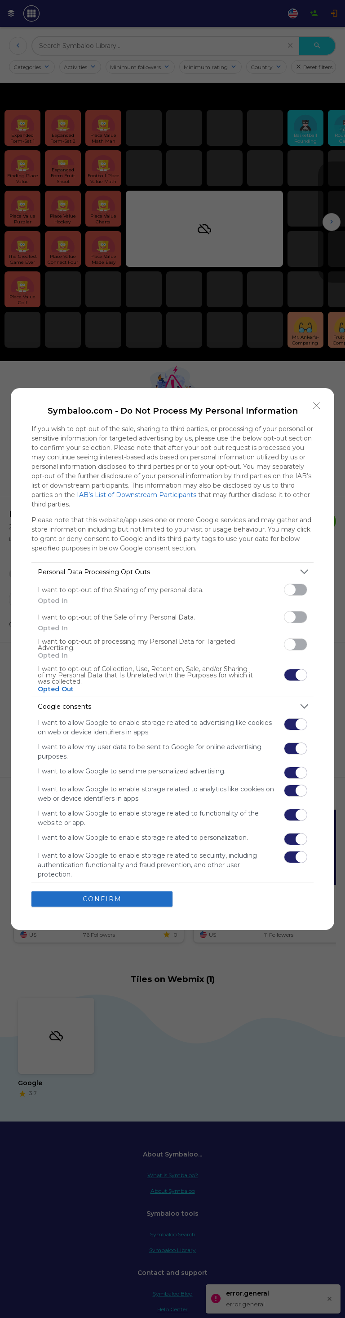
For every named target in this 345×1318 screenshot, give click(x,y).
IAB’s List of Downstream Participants (136, 495)
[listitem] (172, 572)
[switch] (295, 590)
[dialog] (172, 659)
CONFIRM (102, 899)
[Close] (316, 405)
